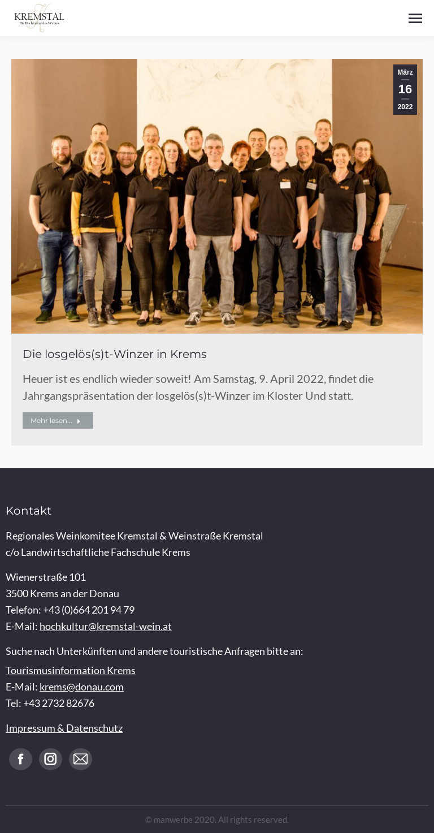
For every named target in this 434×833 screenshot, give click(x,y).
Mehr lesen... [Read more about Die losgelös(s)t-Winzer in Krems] (56, 420)
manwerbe (173, 819)
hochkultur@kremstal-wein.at (106, 626)
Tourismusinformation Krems (71, 670)
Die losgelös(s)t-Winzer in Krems (115, 354)
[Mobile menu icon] (415, 18)
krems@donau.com (82, 686)
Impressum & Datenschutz (64, 728)
